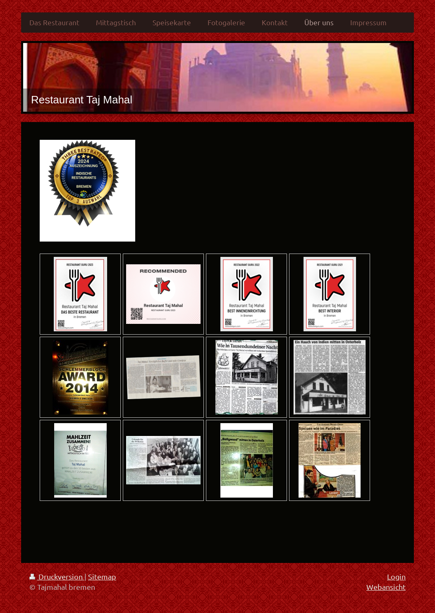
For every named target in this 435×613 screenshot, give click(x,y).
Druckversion (56, 576)
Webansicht (386, 586)
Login (396, 576)
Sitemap (102, 576)
